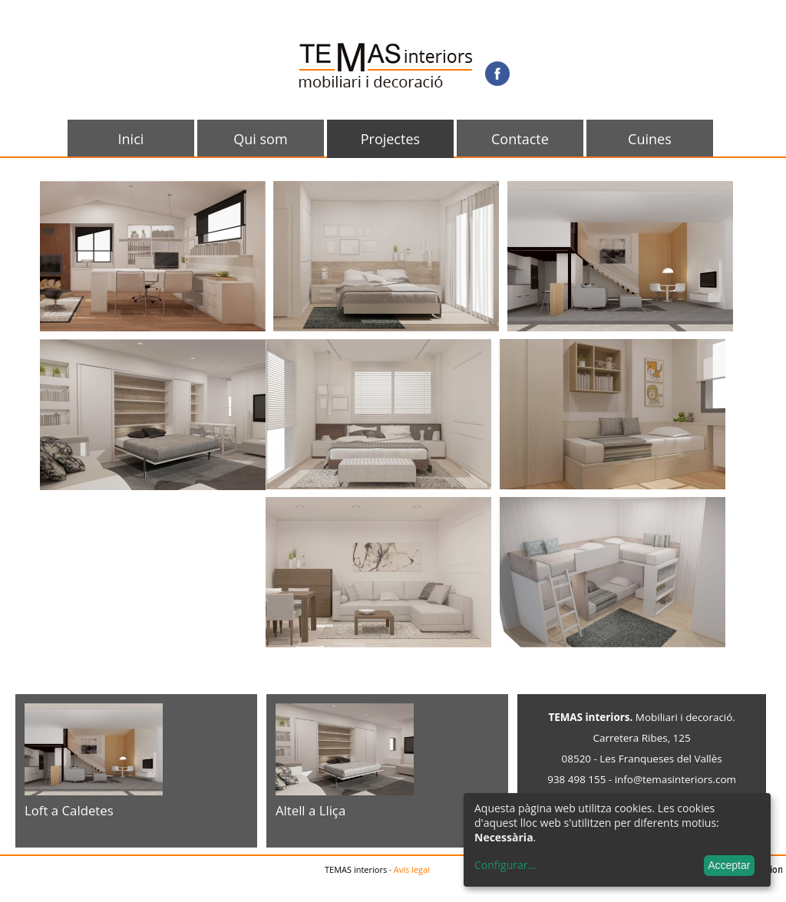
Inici (131, 139)
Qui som (260, 139)
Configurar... (505, 865)
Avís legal (412, 869)
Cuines (650, 139)
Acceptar (729, 865)
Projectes (390, 139)
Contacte (520, 139)
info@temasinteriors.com (675, 779)
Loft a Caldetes (69, 810)
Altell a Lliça (310, 810)
